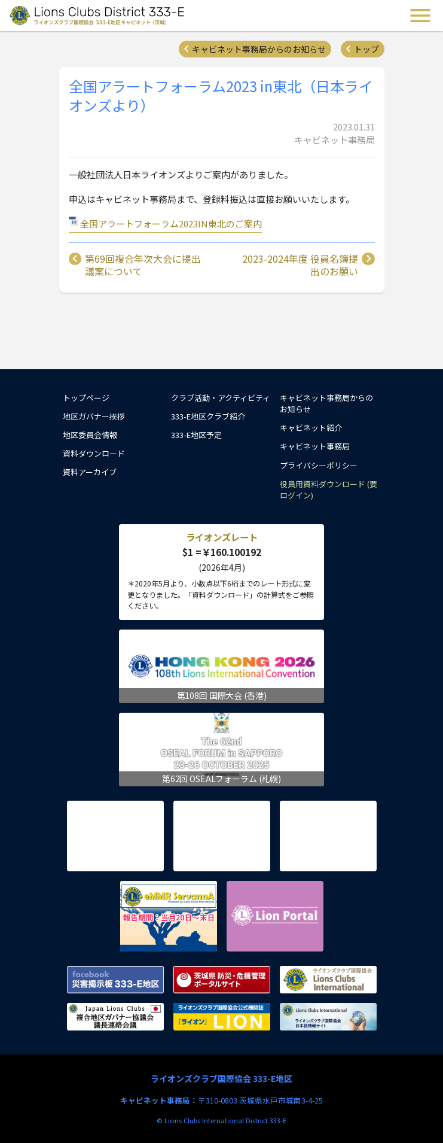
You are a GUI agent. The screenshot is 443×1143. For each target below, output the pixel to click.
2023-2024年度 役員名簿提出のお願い (300, 265)
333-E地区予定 (196, 434)
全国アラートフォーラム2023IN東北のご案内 (171, 223)
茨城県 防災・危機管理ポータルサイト (221, 979)
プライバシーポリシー (319, 465)
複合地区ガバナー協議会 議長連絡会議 (115, 1016)
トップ (366, 49)
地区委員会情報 (90, 434)
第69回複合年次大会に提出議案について (143, 265)
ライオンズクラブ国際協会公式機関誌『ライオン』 (221, 1016)
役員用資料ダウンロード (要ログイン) (328, 489)
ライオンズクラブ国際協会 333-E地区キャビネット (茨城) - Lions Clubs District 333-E (98, 15)
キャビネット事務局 (315, 446)
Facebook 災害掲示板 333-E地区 (115, 979)
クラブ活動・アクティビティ (220, 397)
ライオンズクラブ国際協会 (328, 979)
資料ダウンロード (94, 453)
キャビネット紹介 (311, 427)
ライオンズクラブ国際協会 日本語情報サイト (328, 1016)
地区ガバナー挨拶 (94, 416)
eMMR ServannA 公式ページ (168, 916)
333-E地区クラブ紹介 (208, 416)
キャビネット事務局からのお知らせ (259, 49)
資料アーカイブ (90, 472)
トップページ (86, 397)
